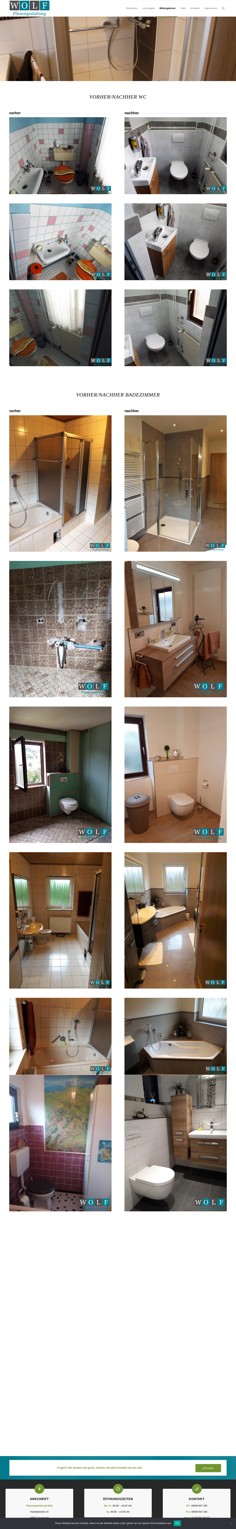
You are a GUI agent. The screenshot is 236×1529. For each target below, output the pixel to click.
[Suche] (223, 8)
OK (177, 1523)
